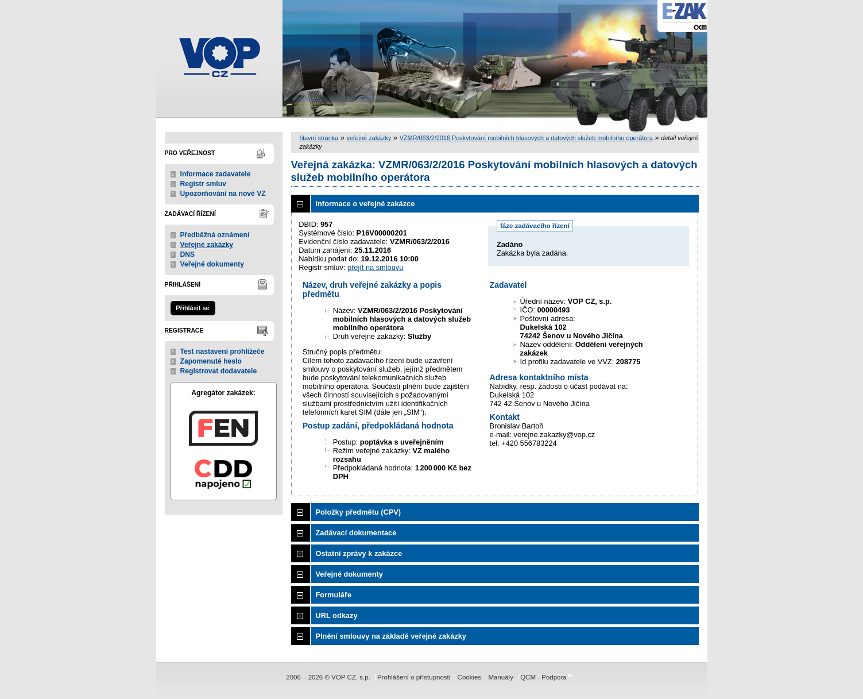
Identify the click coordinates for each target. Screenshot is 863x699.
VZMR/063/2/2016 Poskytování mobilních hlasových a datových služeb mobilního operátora (526, 137)
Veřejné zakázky (207, 245)
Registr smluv (203, 184)
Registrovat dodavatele (218, 371)
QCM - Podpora (543, 677)
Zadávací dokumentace (356, 532)
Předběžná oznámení (215, 235)
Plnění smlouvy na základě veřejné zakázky (391, 636)
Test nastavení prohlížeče (222, 351)
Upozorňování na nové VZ (223, 194)
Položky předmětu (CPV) (358, 512)
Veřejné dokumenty (212, 264)
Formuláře (334, 594)
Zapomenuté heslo (211, 361)
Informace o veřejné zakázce (365, 203)
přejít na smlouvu (375, 267)
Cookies (470, 677)
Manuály (500, 677)
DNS (187, 254)
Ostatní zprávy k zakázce (359, 553)
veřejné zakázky (368, 137)
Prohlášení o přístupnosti (413, 677)
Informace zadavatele (215, 174)
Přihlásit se (192, 307)
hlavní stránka (319, 137)
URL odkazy (337, 615)
